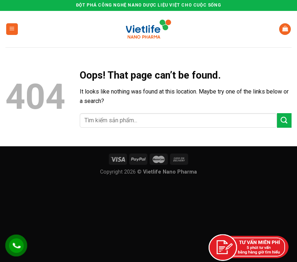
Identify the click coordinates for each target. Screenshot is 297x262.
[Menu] (12, 29)
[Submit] (284, 120)
